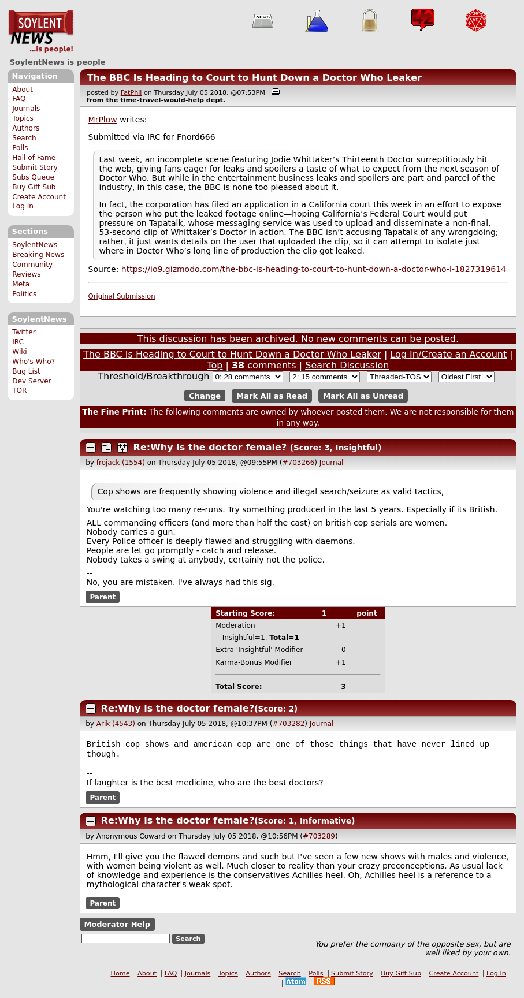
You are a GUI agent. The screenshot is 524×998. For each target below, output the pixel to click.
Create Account (39, 197)
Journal (331, 463)
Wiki (19, 352)
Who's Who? (33, 362)
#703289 (319, 840)
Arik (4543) (115, 724)
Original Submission (121, 296)
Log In (23, 206)
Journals (26, 109)
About (22, 89)
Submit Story (35, 167)
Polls (20, 148)
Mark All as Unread (363, 396)
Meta (20, 284)
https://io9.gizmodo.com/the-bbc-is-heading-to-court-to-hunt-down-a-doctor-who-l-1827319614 (313, 269)
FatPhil (131, 92)
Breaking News (38, 255)
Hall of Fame (33, 158)
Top (214, 365)
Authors (25, 128)
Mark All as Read (271, 396)
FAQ (18, 99)
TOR (19, 390)
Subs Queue (33, 177)
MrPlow (102, 119)
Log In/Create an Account (448, 354)
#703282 (288, 724)
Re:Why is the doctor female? (210, 447)
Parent (103, 597)
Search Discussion (347, 365)
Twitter (23, 332)
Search (24, 138)
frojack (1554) (120, 463)
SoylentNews (41, 32)
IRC (18, 342)
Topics (23, 118)
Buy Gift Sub (33, 187)
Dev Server (31, 381)
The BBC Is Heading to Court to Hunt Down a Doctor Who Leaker (254, 77)
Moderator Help (117, 927)
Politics (24, 294)
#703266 (298, 463)
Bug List (26, 371)
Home (120, 977)
